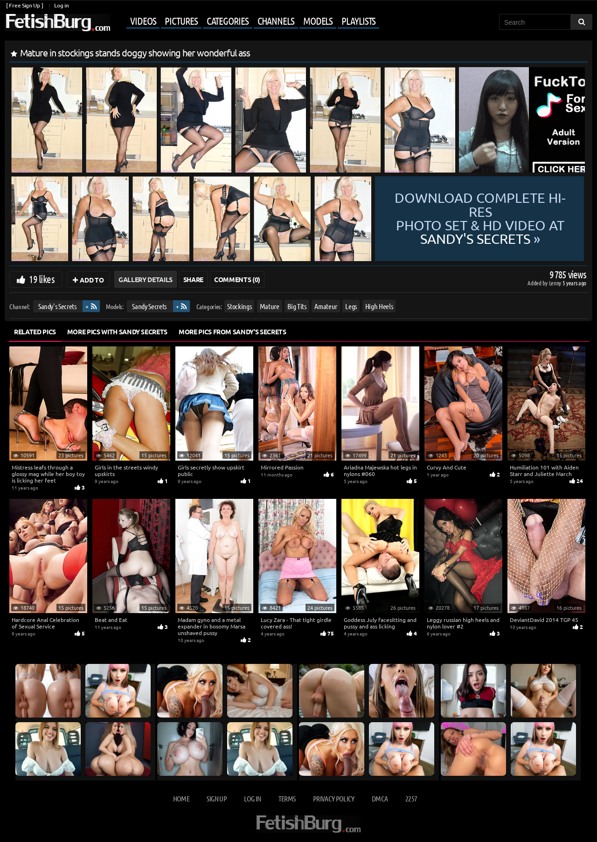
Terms (287, 798)
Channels (275, 20)
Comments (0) (237, 279)
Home (181, 798)
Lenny (555, 283)
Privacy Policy (333, 798)
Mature (269, 306)
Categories (228, 20)
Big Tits (296, 306)
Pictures (181, 20)
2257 (411, 798)
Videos (143, 20)
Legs (351, 306)
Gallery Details (145, 279)
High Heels (379, 306)
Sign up (216, 798)
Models (318, 20)
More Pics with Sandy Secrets (117, 331)
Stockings (239, 306)
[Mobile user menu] (245, 21)
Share (193, 279)
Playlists (358, 20)
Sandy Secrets (149, 306)
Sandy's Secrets (57, 306)
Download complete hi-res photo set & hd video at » (480, 218)
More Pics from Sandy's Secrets (232, 331)
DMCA (380, 798)
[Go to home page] (57, 22)
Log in (61, 5)
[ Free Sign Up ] (24, 5)
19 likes (42, 279)
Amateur (325, 306)
